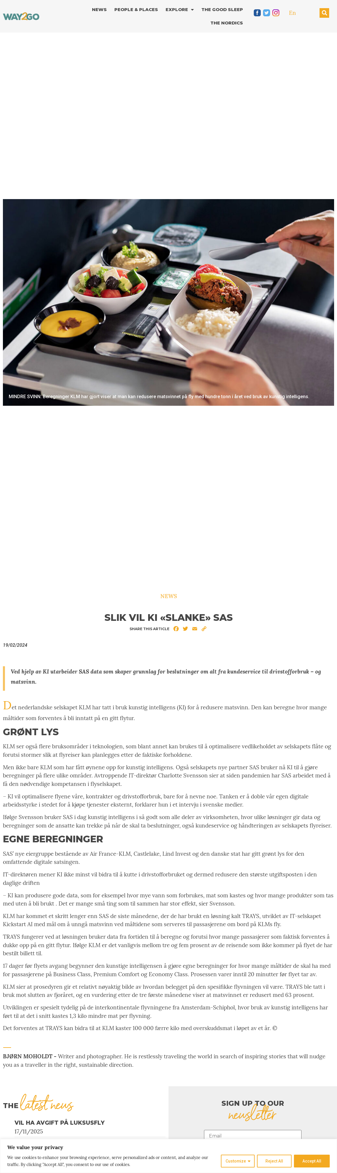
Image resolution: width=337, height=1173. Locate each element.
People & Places (136, 9)
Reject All (274, 1161)
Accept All (311, 1161)
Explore (180, 9)
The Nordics (226, 23)
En (292, 12)
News (99, 9)
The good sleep (222, 9)
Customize (235, 1161)
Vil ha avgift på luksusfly (59, 1122)
